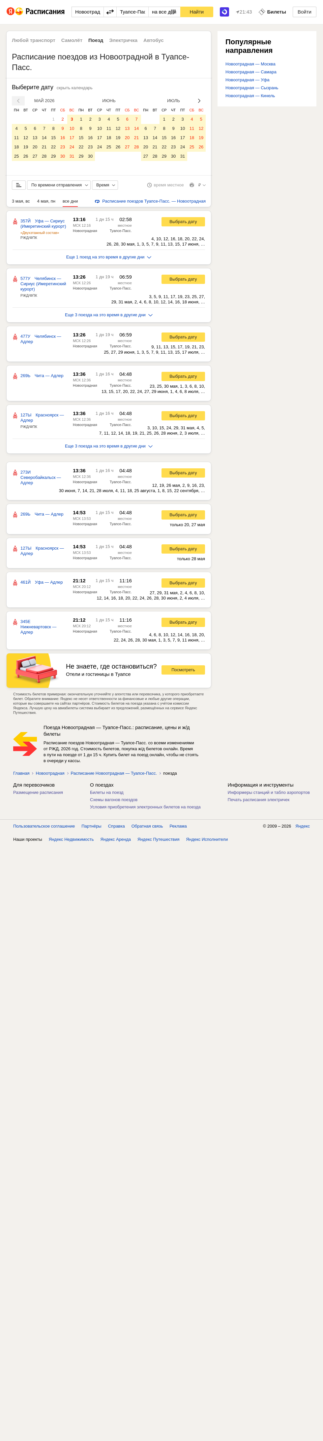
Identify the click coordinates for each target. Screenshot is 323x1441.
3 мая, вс (21, 201)
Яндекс (302, 826)
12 (25, 137)
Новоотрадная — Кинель (250, 95)
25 (16, 156)
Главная (21, 773)
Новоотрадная (85, 231)
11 (16, 137)
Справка (116, 826)
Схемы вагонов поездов (113, 799)
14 (44, 137)
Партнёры (91, 826)
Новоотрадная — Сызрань (251, 87)
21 (44, 146)
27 (35, 156)
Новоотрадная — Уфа (247, 79)
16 (62, 137)
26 (25, 156)
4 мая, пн (46, 201)
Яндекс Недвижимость (71, 839)
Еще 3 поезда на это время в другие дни (109, 314)
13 (35, 137)
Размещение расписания (38, 792)
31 (72, 156)
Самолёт (71, 40)
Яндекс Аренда (116, 839)
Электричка (123, 40)
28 (44, 156)
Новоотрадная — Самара (251, 71)
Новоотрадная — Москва (250, 63)
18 (16, 146)
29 (53, 156)
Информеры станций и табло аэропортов (269, 792)
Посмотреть (183, 669)
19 (25, 146)
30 (62, 156)
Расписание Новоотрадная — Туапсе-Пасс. (114, 773)
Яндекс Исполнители (207, 839)
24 (72, 146)
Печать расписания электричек (258, 799)
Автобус (153, 40)
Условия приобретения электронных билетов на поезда (145, 806)
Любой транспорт (33, 40)
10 (72, 128)
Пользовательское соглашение (44, 826)
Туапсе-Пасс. (121, 231)
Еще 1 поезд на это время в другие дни (109, 256)
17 (72, 137)
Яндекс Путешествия (158, 839)
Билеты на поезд (107, 792)
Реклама (178, 826)
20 (35, 146)
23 (62, 146)
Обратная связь (147, 826)
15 (53, 137)
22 (53, 146)
